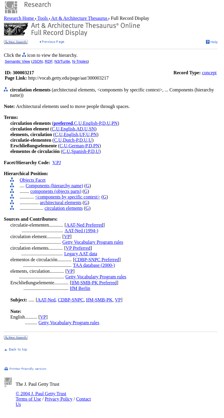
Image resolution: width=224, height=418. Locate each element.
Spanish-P (80, 151)
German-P (78, 145)
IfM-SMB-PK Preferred (94, 282)
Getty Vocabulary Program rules (92, 242)
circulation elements (64, 208)
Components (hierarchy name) (54, 185)
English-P (92, 123)
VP (67, 236)
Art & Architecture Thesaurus (79, 18)
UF (82, 134)
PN (114, 123)
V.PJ (56, 162)
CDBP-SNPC (71, 299)
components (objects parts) (55, 191)
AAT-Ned (46, 299)
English (68, 128)
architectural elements (61, 202)
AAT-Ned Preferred (84, 224)
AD (79, 128)
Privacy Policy (58, 398)
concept (209, 72)
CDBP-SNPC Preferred (96, 259)
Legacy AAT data (80, 253)
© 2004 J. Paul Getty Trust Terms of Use (41, 396)
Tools (42, 18)
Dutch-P (70, 140)
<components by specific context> (67, 196)
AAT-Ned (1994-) (81, 230)
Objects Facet (33, 180)
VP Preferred (78, 248)
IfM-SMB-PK (99, 299)
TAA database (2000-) (94, 265)
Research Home (19, 18)
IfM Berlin (80, 288)
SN (92, 128)
